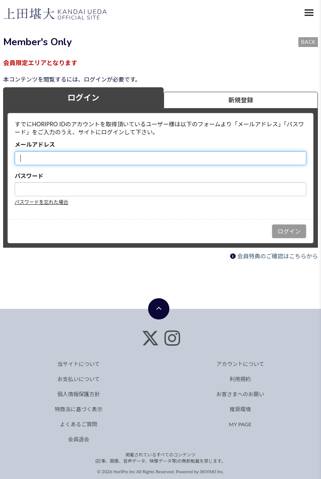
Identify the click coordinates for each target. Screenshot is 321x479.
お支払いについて (78, 379)
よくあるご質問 (78, 424)
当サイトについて (78, 364)
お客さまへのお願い (240, 394)
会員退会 (78, 439)
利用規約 (240, 379)
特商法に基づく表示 (78, 409)
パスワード (29, 175)
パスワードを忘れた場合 (41, 202)
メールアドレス (35, 144)
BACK (308, 42)
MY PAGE (240, 424)
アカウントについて (240, 364)
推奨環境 (240, 409)
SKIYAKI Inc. (212, 471)
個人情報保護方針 (78, 394)
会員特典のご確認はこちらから (277, 256)
